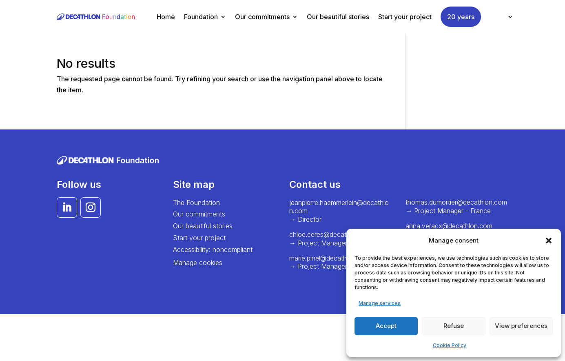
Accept (386, 326)
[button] (549, 240)
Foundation (201, 17)
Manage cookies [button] (197, 262)
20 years (460, 17)
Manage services (380, 303)
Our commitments (262, 17)
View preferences (521, 326)
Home (166, 17)
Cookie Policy (449, 345)
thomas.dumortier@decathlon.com (456, 202)
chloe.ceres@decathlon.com (331, 234)
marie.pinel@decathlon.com (329, 258)
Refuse (453, 326)
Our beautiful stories (338, 17)
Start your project (405, 17)
